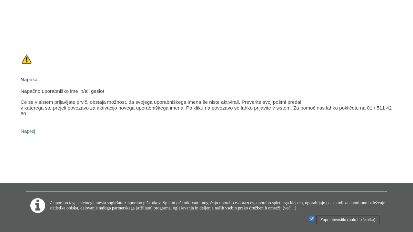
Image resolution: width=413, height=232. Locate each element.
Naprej (28, 131)
